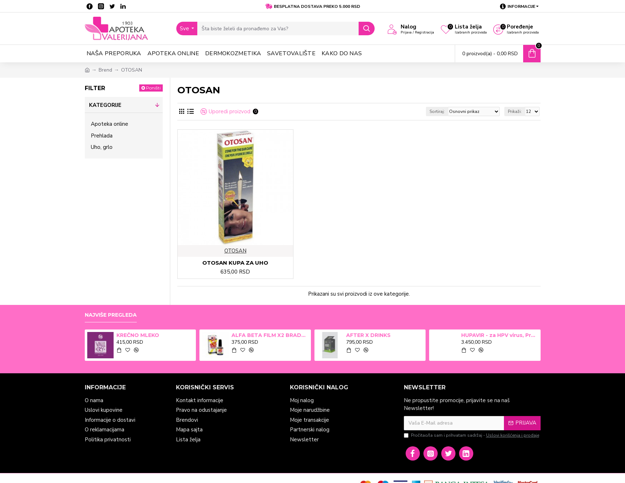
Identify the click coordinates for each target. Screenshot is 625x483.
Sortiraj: (437, 111)
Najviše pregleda (111, 315)
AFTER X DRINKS (368, 335)
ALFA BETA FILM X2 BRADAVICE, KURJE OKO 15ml (269, 335)
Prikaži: (515, 111)
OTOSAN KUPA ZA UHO (235, 262)
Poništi (153, 87)
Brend (105, 70)
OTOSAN (235, 250)
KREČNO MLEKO (137, 335)
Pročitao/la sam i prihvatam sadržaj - (472, 435)
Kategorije (105, 105)
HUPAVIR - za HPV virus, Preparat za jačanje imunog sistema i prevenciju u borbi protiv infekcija (499, 335)
